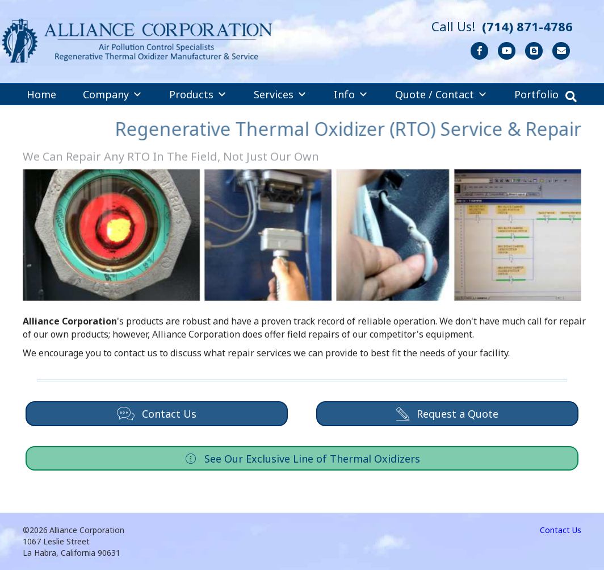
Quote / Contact (441, 94)
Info (351, 94)
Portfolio (536, 94)
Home (41, 94)
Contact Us (560, 530)
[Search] (571, 96)
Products (198, 94)
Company (112, 94)
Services (280, 94)
